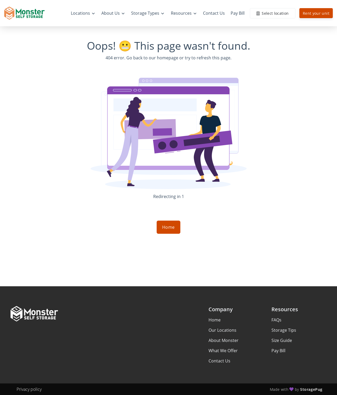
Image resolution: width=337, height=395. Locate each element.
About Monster (224, 340)
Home (168, 227)
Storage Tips (283, 330)
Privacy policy (29, 389)
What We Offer (223, 351)
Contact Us (219, 361)
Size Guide (281, 340)
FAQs (276, 320)
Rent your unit (316, 13)
